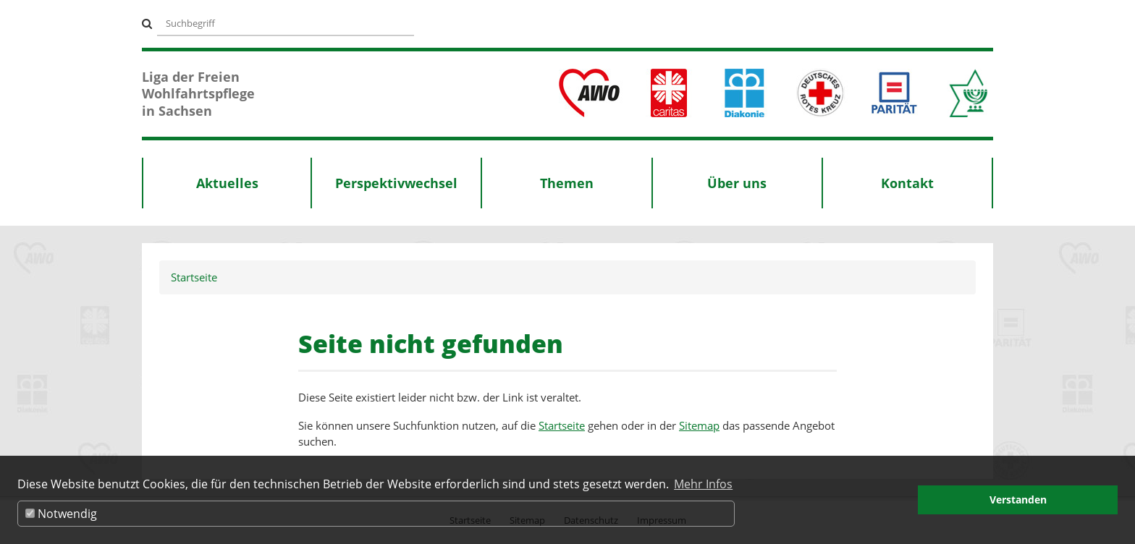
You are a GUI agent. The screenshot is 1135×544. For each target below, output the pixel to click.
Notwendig (61, 514)
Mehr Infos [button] (703, 484)
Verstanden (1018, 499)
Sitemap (699, 425)
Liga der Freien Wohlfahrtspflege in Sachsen (198, 93)
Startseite (194, 277)
